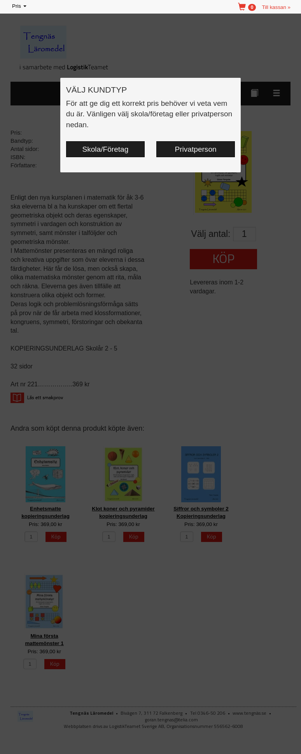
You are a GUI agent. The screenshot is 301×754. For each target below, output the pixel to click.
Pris (20, 6)
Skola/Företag (105, 149)
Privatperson (196, 149)
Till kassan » (276, 7)
